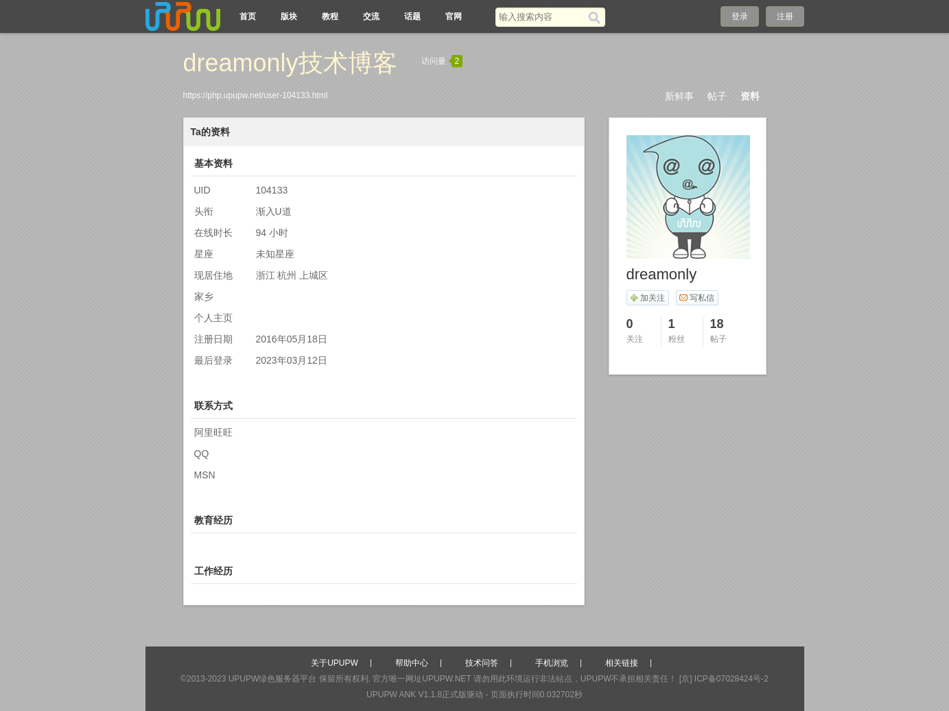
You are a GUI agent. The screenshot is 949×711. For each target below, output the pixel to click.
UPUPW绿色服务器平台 (273, 679)
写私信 (696, 298)
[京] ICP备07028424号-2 (724, 679)
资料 (750, 96)
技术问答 (481, 663)
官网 (453, 16)
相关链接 (621, 663)
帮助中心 (411, 663)
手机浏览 (551, 663)
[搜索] (596, 17)
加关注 (647, 298)
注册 (785, 16)
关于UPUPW (334, 663)
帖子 (717, 96)
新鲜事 (679, 96)
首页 (247, 16)
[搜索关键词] (542, 17)
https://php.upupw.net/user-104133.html (255, 95)
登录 (739, 16)
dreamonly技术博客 (290, 63)
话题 (412, 16)
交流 (371, 16)
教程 (330, 16)
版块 (289, 16)
